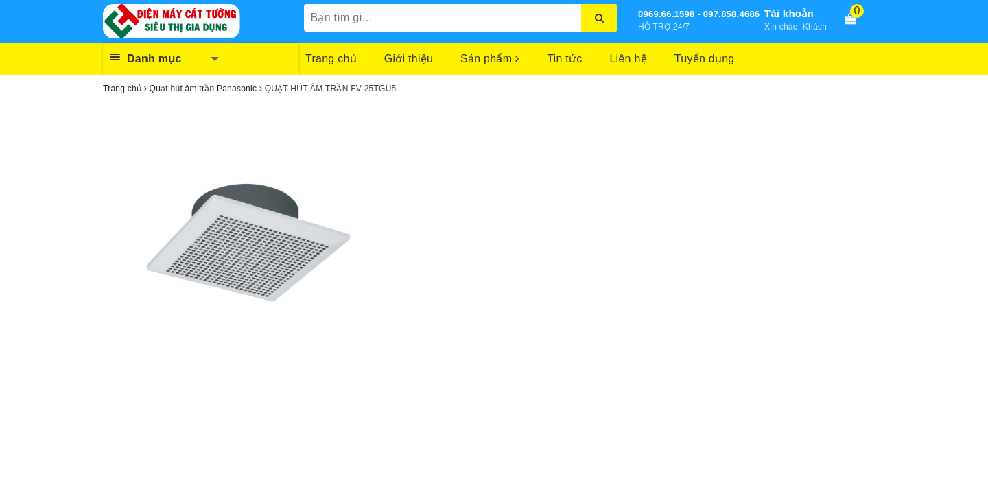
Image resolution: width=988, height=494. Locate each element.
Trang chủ (331, 58)
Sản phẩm (489, 58)
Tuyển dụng (704, 58)
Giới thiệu (408, 58)
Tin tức (564, 58)
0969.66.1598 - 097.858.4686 (699, 14)
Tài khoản (789, 13)
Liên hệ (627, 58)
